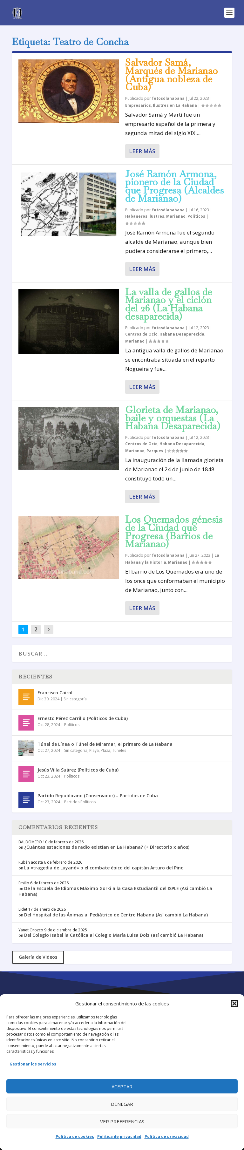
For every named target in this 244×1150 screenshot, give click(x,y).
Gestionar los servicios (33, 1064)
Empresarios (138, 105)
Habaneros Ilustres (144, 216)
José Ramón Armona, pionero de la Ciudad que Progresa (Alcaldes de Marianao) (174, 186)
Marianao (176, 216)
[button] (234, 1003)
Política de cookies (75, 1136)
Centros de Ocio (141, 334)
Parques (154, 450)
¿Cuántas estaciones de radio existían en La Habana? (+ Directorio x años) (106, 847)
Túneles (119, 750)
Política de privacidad (119, 1136)
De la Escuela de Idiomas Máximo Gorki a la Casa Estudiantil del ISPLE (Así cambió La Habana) (115, 891)
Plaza (105, 750)
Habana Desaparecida (181, 334)
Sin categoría (75, 699)
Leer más (142, 151)
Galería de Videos (38, 957)
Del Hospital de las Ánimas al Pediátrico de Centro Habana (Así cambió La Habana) (116, 915)
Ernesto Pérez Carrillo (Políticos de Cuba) (82, 718)
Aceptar (122, 1086)
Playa (94, 750)
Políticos (196, 216)
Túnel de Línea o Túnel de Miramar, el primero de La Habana (105, 744)
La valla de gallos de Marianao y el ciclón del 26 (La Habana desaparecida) (168, 304)
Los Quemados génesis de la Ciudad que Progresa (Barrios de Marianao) (173, 531)
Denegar (122, 1104)
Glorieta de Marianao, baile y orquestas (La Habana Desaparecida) (172, 418)
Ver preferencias (122, 1121)
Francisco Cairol (54, 693)
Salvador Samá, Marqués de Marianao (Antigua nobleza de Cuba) (171, 74)
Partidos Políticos (80, 802)
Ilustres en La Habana (175, 105)
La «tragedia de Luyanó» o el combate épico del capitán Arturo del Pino (104, 868)
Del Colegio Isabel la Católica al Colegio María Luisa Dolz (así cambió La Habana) (113, 935)
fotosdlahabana (168, 98)
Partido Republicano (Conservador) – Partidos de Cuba (97, 796)
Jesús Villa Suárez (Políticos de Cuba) (78, 770)
